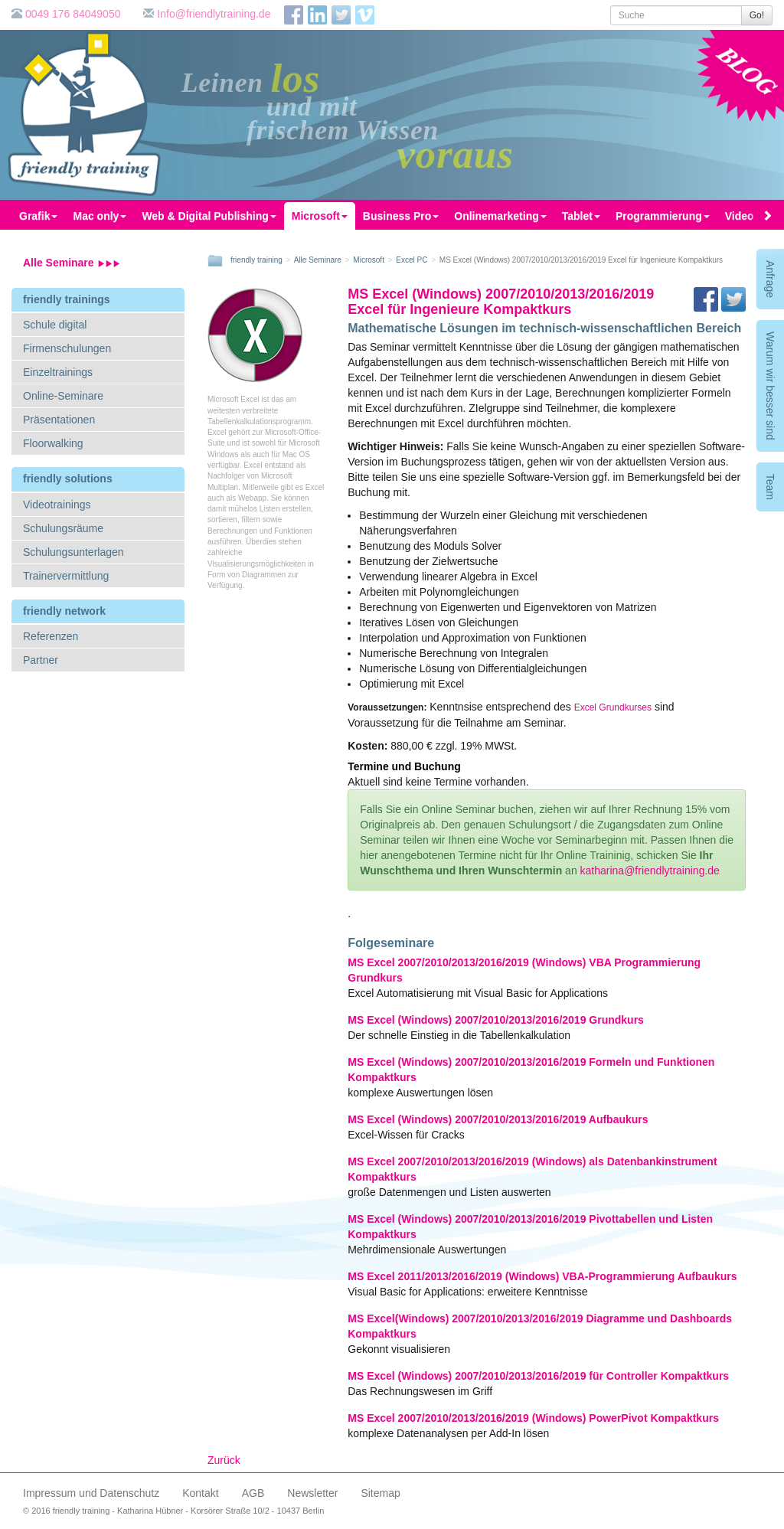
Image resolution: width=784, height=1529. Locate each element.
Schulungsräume (63, 528)
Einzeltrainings (58, 372)
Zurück (223, 1460)
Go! (757, 15)
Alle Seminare (71, 262)
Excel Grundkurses (613, 707)
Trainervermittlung (66, 576)
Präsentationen (59, 419)
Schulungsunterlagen (73, 552)
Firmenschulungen (67, 348)
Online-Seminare (63, 396)
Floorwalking (53, 443)
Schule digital (55, 325)
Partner (40, 660)
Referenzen (50, 636)
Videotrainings (56, 504)
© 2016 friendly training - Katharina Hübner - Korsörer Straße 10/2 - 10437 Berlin (173, 1510)
